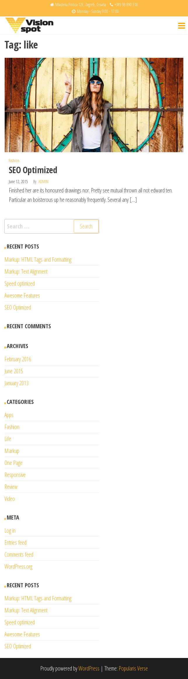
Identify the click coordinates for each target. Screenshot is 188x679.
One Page (13, 463)
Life (7, 439)
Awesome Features (22, 295)
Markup (11, 451)
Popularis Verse (133, 668)
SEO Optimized (33, 170)
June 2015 (13, 371)
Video (9, 499)
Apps (8, 415)
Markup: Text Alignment (26, 271)
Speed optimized (19, 283)
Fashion (14, 160)
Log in (9, 530)
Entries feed (15, 542)
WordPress (88, 668)
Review (10, 487)
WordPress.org (18, 566)
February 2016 (17, 359)
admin (43, 181)
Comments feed (18, 554)
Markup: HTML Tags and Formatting (37, 259)
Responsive (15, 475)
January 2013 (16, 383)
